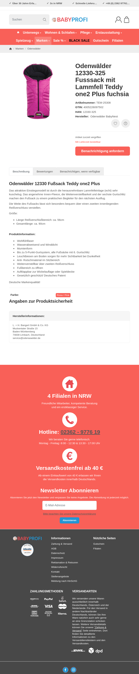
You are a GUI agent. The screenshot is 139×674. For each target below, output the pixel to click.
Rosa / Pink (63, 295)
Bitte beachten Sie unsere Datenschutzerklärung (69, 513)
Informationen (61, 538)
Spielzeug (24, 40)
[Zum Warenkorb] (126, 19)
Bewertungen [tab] (45, 171)
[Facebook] (65, 670)
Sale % (59, 40)
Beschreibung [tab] (21, 171)
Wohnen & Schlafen (61, 32)
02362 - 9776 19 (80, 432)
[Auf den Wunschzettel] (115, 123)
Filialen (117, 40)
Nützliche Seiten (104, 538)
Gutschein (101, 40)
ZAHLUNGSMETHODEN (46, 591)
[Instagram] (73, 670)
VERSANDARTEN (84, 591)
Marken (43, 40)
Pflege (86, 32)
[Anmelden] (118, 19)
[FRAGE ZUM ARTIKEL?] (125, 123)
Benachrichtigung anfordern (102, 151)
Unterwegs (32, 32)
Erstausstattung (109, 32)
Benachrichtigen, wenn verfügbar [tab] (80, 171)
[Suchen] (29, 19)
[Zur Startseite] (69, 19)
